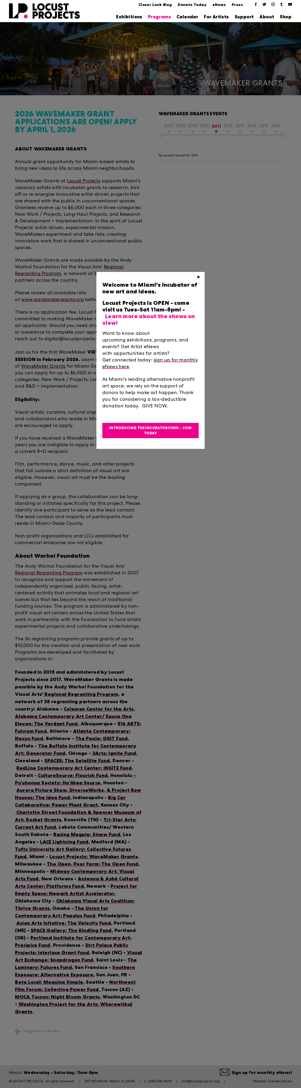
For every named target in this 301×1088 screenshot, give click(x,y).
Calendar (187, 17)
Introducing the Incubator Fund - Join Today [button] (150, 431)
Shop (285, 17)
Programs (159, 17)
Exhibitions (129, 17)
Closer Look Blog (155, 4)
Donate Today (192, 4)
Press (237, 4)
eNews (219, 4)
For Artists (216, 17)
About (266, 17)
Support (244, 17)
